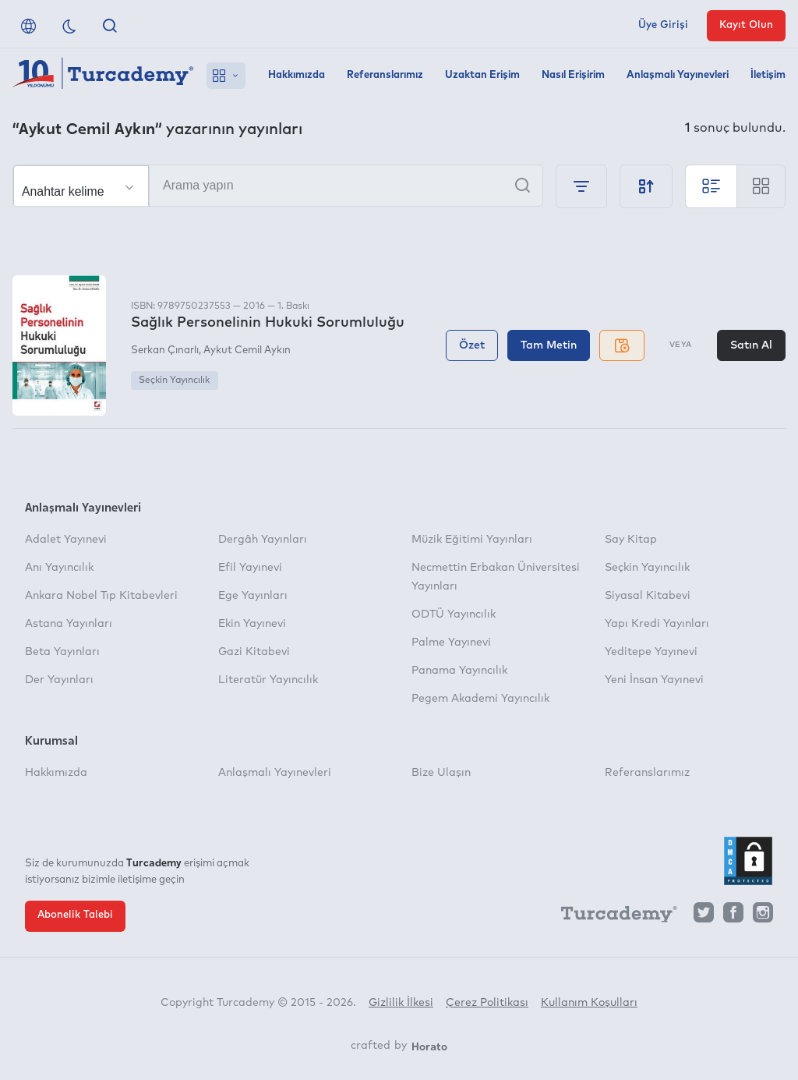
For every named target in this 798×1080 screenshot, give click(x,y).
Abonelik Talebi (75, 915)
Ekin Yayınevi (252, 623)
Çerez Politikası (487, 1002)
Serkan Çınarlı (165, 350)
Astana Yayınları (68, 623)
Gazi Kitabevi (254, 651)
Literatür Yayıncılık (268, 680)
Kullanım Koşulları (589, 1002)
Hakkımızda (296, 75)
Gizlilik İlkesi (401, 1002)
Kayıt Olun (746, 25)
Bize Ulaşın (441, 772)
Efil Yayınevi (250, 567)
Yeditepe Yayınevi (651, 651)
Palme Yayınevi (451, 642)
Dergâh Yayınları (262, 539)
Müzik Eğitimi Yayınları (471, 539)
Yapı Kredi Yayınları (657, 623)
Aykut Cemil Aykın (247, 350)
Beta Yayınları (62, 651)
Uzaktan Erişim (482, 75)
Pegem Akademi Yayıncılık (480, 698)
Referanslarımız (385, 75)
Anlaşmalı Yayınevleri (678, 75)
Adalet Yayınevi (66, 539)
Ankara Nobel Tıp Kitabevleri (101, 595)
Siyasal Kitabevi (647, 595)
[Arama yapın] (277, 186)
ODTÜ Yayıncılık (453, 614)
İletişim (768, 75)
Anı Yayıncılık (59, 567)
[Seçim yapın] (81, 186)
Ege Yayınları (253, 595)
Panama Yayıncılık (459, 670)
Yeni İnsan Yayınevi (654, 680)
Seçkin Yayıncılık (174, 380)
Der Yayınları (59, 680)
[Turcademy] (611, 916)
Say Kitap (631, 539)
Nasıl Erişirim (573, 75)
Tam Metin (549, 345)
